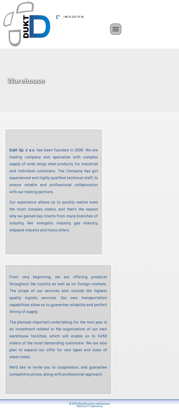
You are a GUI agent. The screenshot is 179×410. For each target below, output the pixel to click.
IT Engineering (94, 406)
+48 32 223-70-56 (73, 16)
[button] (115, 29)
